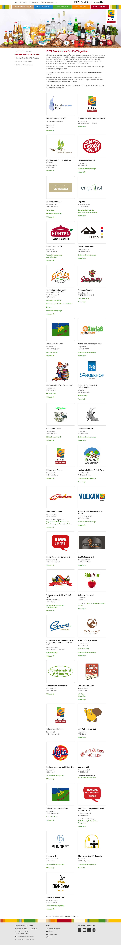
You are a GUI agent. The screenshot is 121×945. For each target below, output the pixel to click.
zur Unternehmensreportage (88, 212)
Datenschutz (31, 939)
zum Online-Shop (52, 257)
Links (48, 937)
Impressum (20, 939)
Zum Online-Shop (51, 352)
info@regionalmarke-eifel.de (24, 936)
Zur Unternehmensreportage (87, 437)
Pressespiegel (51, 934)
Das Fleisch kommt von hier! (87, 777)
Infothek (49, 931)
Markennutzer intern (53, 929)
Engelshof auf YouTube (86, 210)
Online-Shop (50, 210)
